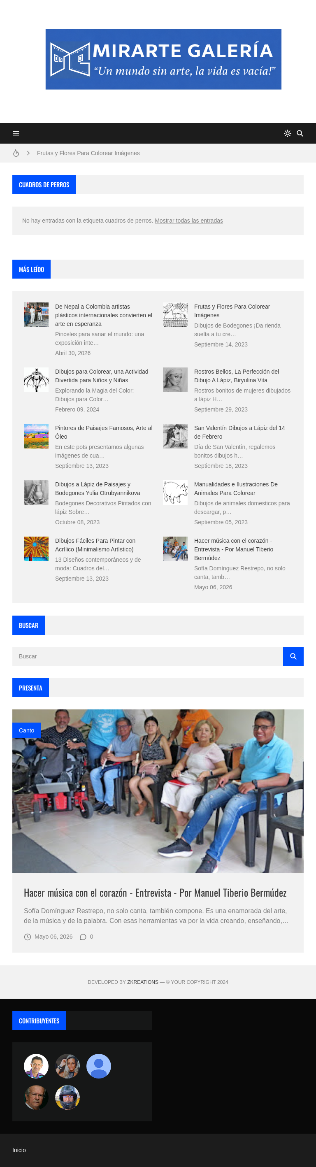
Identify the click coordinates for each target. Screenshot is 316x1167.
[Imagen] (158, 791)
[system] (287, 133)
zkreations (142, 982)
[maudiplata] (67, 1097)
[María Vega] (98, 1066)
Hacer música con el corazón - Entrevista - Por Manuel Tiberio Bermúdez (233, 549)
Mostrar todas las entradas (189, 220)
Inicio (19, 1150)
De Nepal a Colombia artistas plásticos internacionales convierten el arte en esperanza (103, 315)
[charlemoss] (36, 1097)
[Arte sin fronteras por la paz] (36, 1066)
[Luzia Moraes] (67, 1066)
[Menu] (16, 133)
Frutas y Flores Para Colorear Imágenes (88, 153)
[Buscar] (300, 133)
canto (26, 730)
